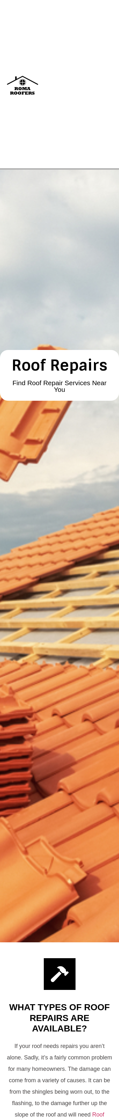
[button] (107, 84)
